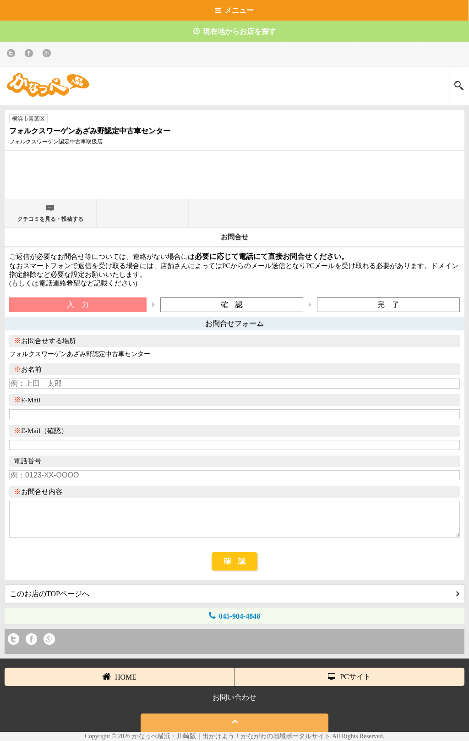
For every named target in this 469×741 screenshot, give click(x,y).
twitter (12, 54)
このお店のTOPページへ (234, 593)
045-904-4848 (235, 615)
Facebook (30, 54)
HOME (119, 676)
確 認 (234, 561)
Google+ (48, 54)
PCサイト (349, 677)
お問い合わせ (234, 697)
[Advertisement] (234, 178)
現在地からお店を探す (234, 31)
